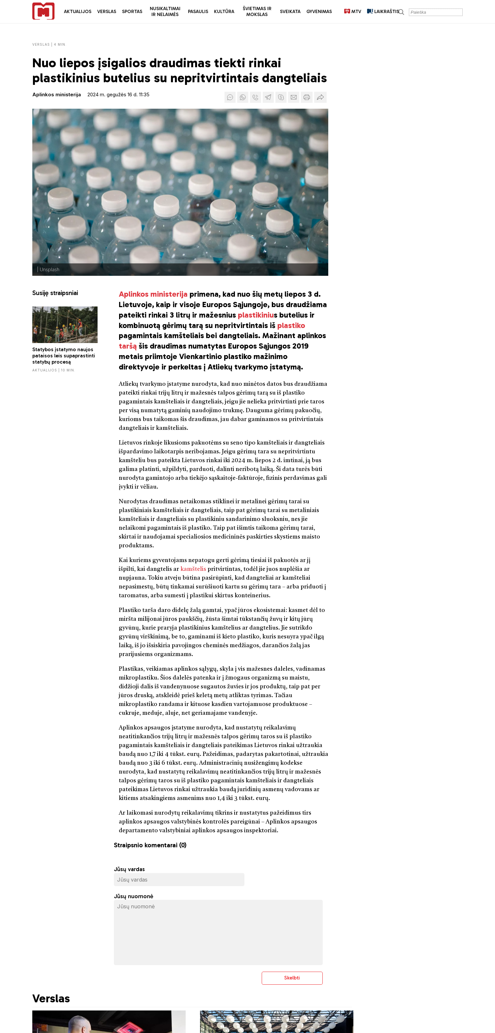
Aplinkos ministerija (56, 94)
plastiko (291, 325)
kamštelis (193, 569)
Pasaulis (198, 11)
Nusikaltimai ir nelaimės (165, 11)
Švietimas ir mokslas (257, 11)
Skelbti (292, 978)
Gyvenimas (319, 11)
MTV (352, 11)
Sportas (132, 11)
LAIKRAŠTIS (383, 11)
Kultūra (224, 11)
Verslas (106, 11)
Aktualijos (77, 11)
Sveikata (290, 11)
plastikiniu (256, 315)
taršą (128, 346)
